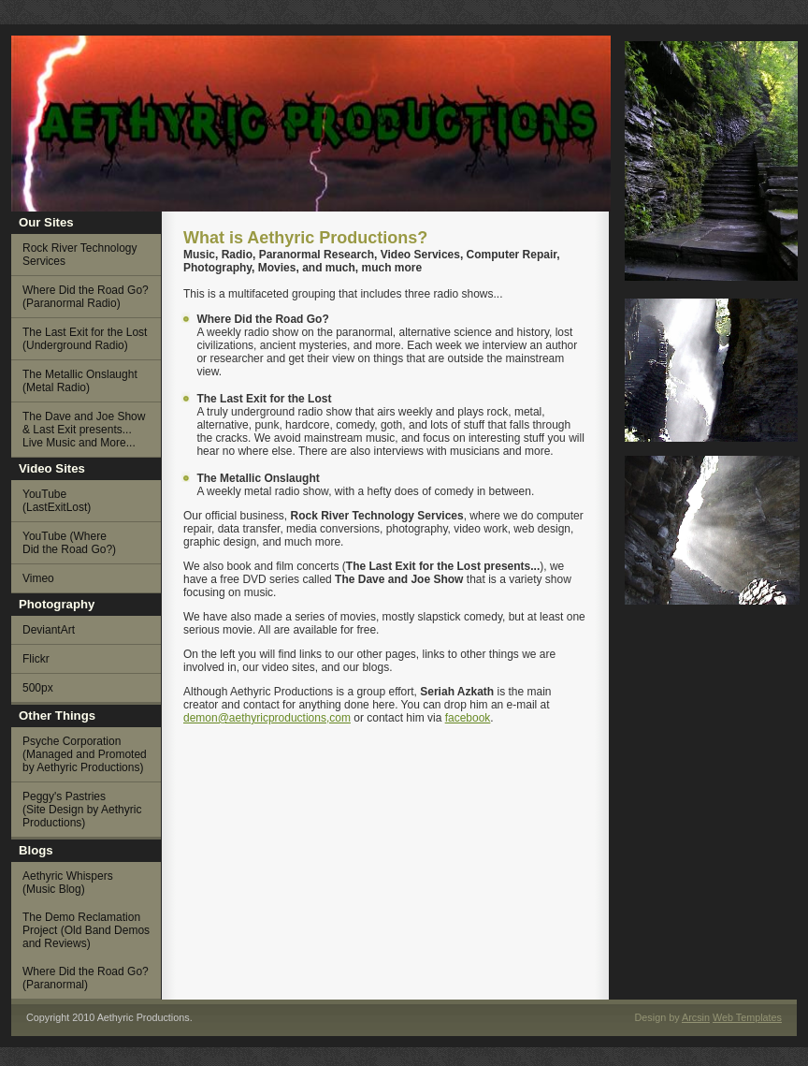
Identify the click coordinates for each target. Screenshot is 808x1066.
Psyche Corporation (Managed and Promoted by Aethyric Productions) (84, 754)
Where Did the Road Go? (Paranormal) (85, 978)
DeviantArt (48, 629)
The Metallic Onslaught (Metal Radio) (79, 381)
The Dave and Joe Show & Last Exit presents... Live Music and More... (83, 429)
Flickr (36, 658)
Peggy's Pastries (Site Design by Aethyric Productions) (81, 809)
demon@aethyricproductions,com (267, 717)
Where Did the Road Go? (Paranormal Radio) (85, 297)
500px (37, 687)
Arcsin (696, 1017)
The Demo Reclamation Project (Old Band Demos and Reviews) (86, 930)
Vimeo (38, 578)
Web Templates (747, 1017)
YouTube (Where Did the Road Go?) (69, 543)
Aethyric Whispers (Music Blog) (67, 882)
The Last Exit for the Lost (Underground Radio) (84, 339)
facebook (468, 717)
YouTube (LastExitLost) (56, 501)
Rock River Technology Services (79, 254)
